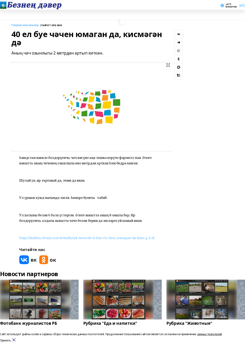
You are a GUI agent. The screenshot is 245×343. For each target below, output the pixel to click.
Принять (5, 340)
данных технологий (209, 334)
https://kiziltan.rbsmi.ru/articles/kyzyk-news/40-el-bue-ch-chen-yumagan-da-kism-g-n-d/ (86, 238)
